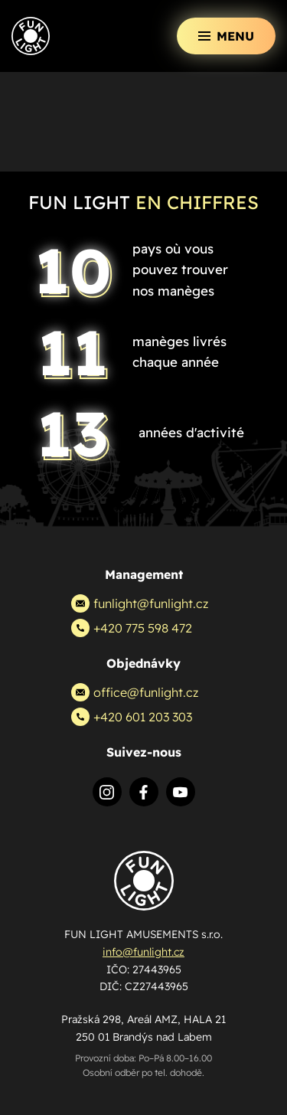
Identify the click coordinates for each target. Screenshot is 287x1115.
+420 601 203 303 (131, 717)
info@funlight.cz (143, 952)
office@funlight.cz (134, 692)
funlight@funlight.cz (139, 603)
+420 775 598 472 (131, 628)
